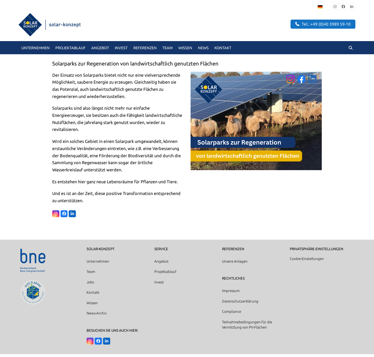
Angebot (161, 264)
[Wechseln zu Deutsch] (320, 6)
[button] (350, 50)
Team (91, 274)
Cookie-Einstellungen (307, 262)
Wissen (92, 306)
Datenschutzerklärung (240, 304)
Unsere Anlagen (235, 264)
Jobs (90, 285)
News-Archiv (97, 316)
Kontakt (93, 295)
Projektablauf (165, 274)
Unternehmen (98, 264)
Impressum (231, 294)
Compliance (231, 314)
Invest (159, 285)
